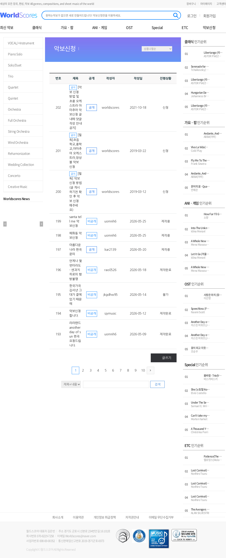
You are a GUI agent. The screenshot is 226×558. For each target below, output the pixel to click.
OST (129, 27)
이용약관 (78, 517)
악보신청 (209, 27)
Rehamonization (19, 153)
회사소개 (57, 517)
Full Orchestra (17, 120)
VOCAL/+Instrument (21, 43)
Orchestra (14, 109)
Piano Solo (15, 54)
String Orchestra (18, 131)
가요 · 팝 (67, 27)
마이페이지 (206, 4)
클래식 (37, 27)
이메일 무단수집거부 (161, 517)
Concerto (14, 175)
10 (143, 370)
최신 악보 (6, 27)
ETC (185, 27)
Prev (5, 224)
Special (157, 27)
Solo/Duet (14, 65)
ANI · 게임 (99, 27)
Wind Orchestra (18, 142)
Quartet (13, 87)
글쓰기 (166, 357)
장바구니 (191, 4)
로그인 (192, 15)
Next (41, 224)
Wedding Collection (21, 164)
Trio (10, 76)
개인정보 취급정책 (105, 517)
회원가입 (209, 15)
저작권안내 (132, 517)
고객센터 (221, 4)
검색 (157, 384)
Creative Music (17, 186)
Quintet (13, 98)
